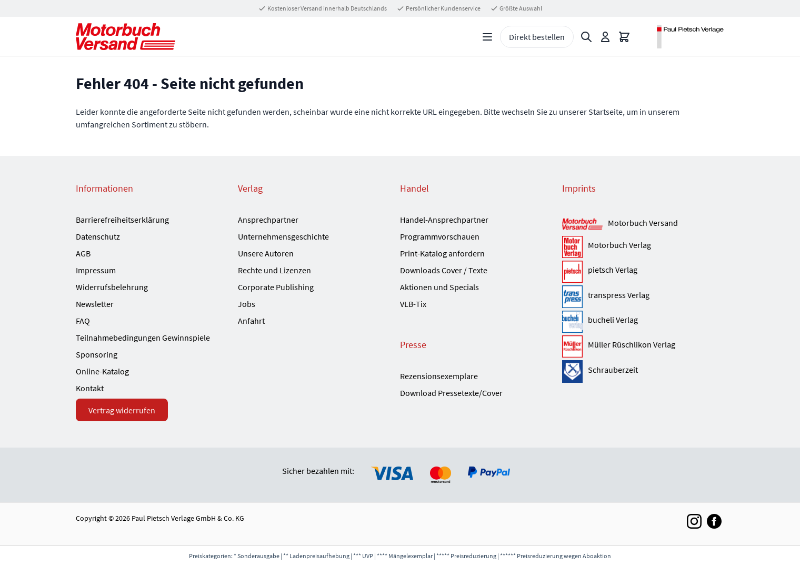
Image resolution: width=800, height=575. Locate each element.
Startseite (605, 111)
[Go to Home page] (125, 36)
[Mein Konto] (605, 37)
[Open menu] (487, 36)
